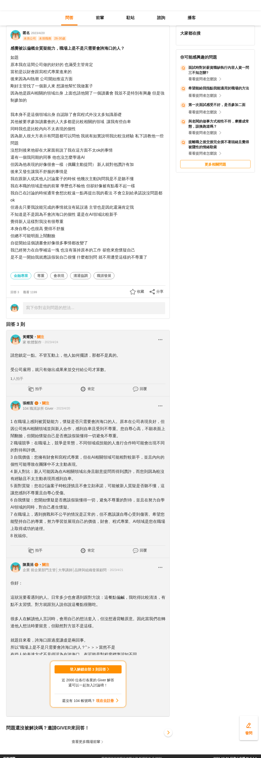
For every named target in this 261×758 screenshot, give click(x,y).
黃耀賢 (28, 337)
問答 (69, 18)
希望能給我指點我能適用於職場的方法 (218, 88)
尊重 (40, 276)
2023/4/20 (38, 33)
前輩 (100, 18)
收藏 (140, 291)
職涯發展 (104, 276)
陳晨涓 (28, 565)
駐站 (130, 18)
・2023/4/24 (50, 342)
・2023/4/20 (62, 408)
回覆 (143, 389)
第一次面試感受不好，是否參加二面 (216, 105)
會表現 (59, 276)
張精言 (28, 403)
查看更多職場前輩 (86, 742)
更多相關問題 (215, 164)
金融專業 (21, 276)
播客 (192, 18)
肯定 (91, 389)
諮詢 (161, 18)
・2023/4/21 (115, 570)
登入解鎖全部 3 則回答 (88, 669)
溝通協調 (80, 276)
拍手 (38, 389)
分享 (159, 291)
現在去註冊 (105, 701)
